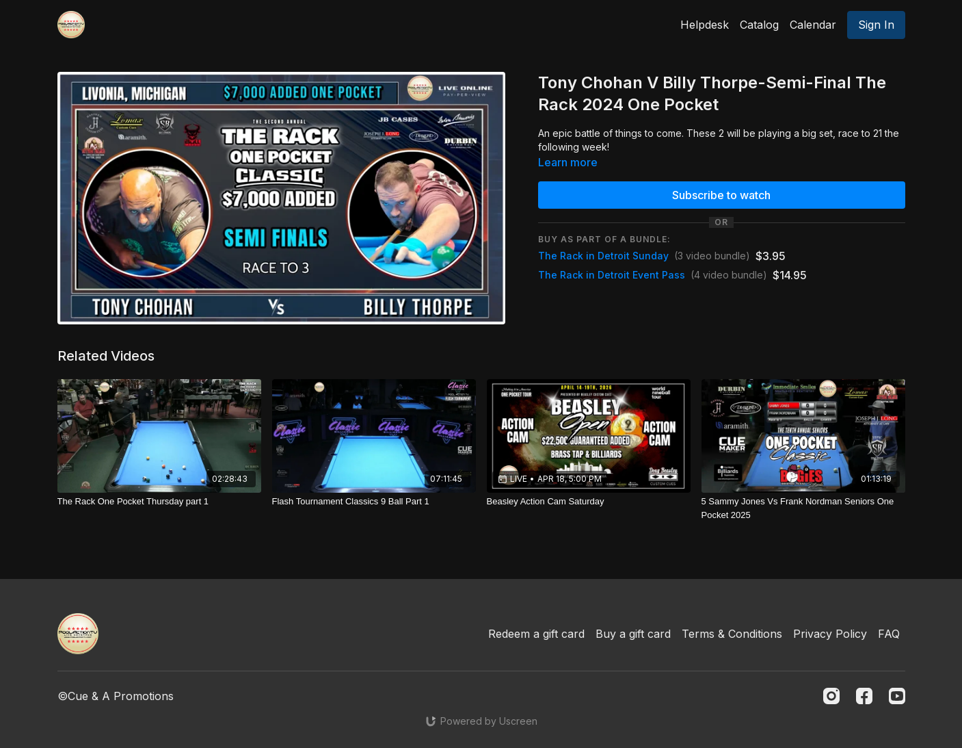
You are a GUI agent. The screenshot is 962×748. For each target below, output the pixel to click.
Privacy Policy (830, 634)
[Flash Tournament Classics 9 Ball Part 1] (374, 501)
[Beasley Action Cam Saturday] (589, 501)
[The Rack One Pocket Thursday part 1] (159, 501)
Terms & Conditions (732, 634)
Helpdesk (704, 24)
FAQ (889, 634)
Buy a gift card (633, 634)
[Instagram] (831, 696)
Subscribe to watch (721, 195)
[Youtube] (897, 696)
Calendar (813, 24)
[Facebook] (864, 696)
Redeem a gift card (536, 634)
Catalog (759, 24)
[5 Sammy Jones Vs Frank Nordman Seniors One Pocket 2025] (803, 508)
